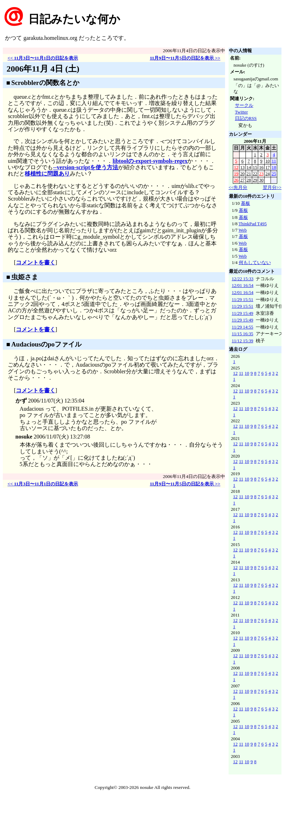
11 (274, 161)
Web (242, 230)
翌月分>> (272, 187)
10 (267, 161)
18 (274, 167)
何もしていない (255, 262)
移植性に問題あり (47, 174)
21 (249, 173)
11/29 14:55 (242, 327)
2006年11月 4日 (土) (42, 68)
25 (274, 173)
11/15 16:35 (242, 333)
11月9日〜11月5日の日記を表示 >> (185, 58)
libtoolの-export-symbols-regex (150, 161)
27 (242, 180)
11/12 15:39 (242, 340)
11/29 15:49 (242, 313)
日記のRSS (246, 118)
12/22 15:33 (243, 278)
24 (267, 173)
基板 (245, 203)
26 (236, 180)
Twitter (241, 112)
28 (249, 180)
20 (242, 173)
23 (261, 173)
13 (242, 167)
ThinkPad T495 (252, 223)
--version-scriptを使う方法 (85, 167)
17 (267, 167)
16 (261, 167)
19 (236, 173)
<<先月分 (238, 187)
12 (236, 167)
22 (255, 173)
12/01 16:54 (243, 285)
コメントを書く (35, 262)
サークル (244, 105)
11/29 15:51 (242, 299)
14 (249, 167)
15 (255, 167)
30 (261, 180)
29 (255, 180)
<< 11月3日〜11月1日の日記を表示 (42, 58)
